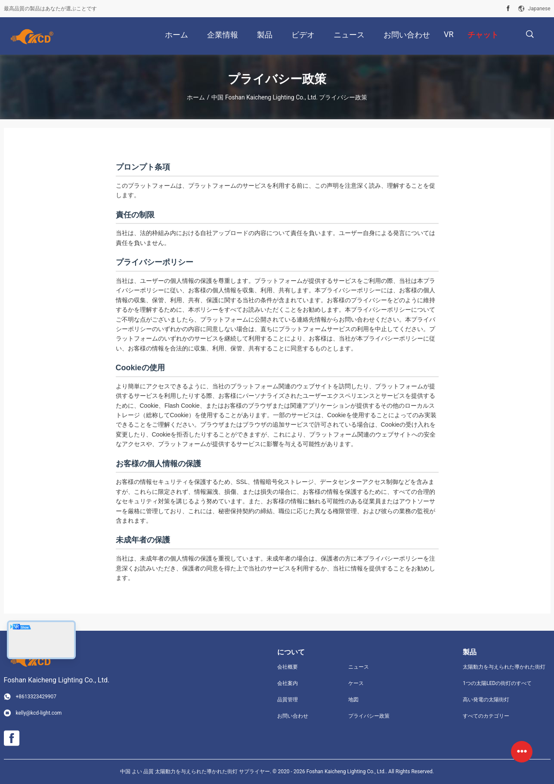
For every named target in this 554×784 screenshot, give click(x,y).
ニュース (358, 667)
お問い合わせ (292, 716)
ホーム (196, 97)
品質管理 (287, 700)
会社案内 (287, 683)
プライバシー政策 (369, 716)
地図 (353, 700)
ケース (356, 683)
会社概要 (287, 667)
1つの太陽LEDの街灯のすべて (497, 683)
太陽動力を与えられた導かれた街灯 (504, 667)
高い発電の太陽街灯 (486, 700)
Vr (449, 34)
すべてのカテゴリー (486, 716)
